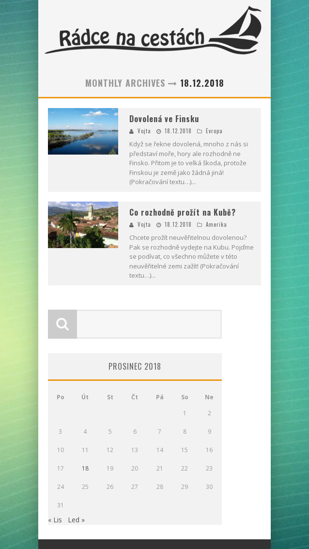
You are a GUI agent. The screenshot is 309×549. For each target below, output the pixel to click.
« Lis (55, 519)
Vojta (144, 131)
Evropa (214, 131)
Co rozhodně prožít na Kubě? (182, 212)
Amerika (216, 224)
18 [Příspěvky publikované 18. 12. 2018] (85, 468)
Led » (76, 519)
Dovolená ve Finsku (164, 119)
